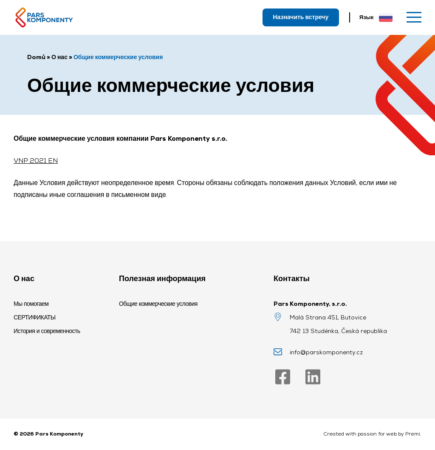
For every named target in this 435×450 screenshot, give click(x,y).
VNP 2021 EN (36, 160)
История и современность (47, 331)
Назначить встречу (300, 17)
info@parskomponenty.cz (326, 352)
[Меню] (414, 17)
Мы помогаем (31, 304)
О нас (59, 57)
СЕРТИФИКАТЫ (35, 317)
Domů (36, 57)
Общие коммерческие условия (158, 304)
